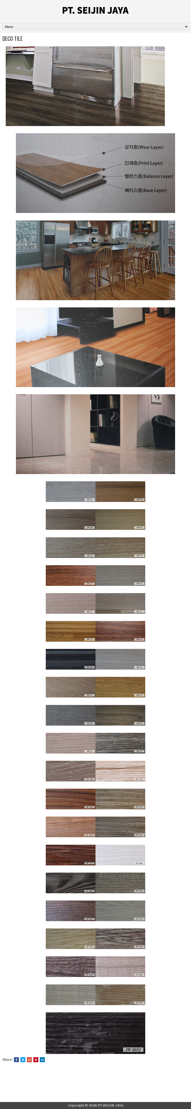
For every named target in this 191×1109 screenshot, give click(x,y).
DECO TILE (12, 38)
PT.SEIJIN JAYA (110, 1105)
